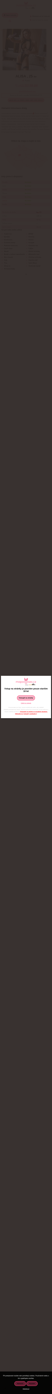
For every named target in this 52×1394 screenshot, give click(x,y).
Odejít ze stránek (26, 703)
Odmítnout (26, 1389)
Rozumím (32, 1383)
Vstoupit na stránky (26, 698)
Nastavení (20, 1383)
